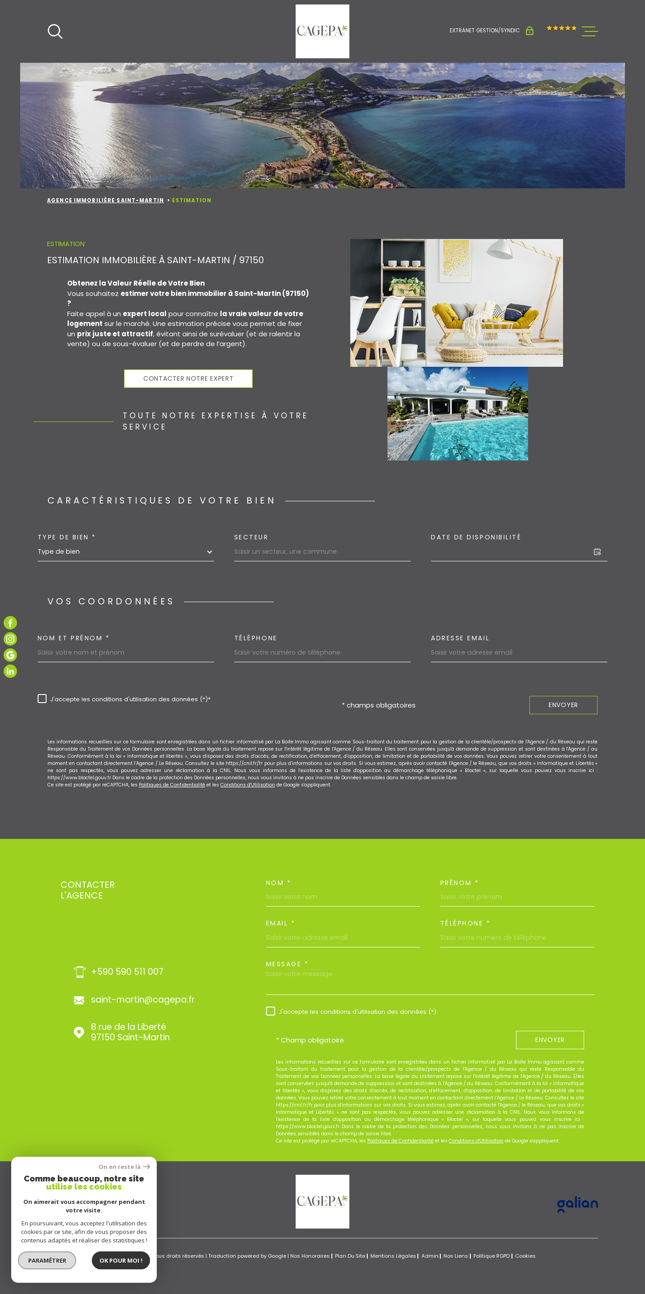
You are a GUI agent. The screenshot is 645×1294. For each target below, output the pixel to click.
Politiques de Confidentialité (172, 785)
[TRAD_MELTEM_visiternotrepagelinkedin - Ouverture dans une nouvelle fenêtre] (10, 671)
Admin (430, 1255)
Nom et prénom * (74, 638)
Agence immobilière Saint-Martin (105, 200)
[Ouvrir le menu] (590, 31)
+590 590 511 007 (127, 972)
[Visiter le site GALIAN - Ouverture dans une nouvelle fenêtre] (577, 1204)
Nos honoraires (310, 1255)
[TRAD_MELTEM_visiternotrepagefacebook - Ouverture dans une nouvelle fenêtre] (10, 623)
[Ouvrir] (55, 31)
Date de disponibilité (476, 537)
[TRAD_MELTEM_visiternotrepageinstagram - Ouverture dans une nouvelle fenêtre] (10, 639)
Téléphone (256, 638)
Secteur (251, 537)
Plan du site (350, 1255)
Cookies (525, 1256)
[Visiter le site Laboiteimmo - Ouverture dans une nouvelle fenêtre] (78, 1256)
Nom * (279, 883)
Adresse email (460, 638)
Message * (287, 964)
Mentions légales (393, 1255)
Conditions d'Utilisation (247, 785)
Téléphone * (465, 923)
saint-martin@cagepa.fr (143, 1000)
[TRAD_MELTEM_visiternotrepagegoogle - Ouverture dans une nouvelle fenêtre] (10, 655)
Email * (281, 923)
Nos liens (455, 1255)
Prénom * (459, 883)
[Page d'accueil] (322, 31)
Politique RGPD (491, 1255)
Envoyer (563, 704)
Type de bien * (67, 537)
